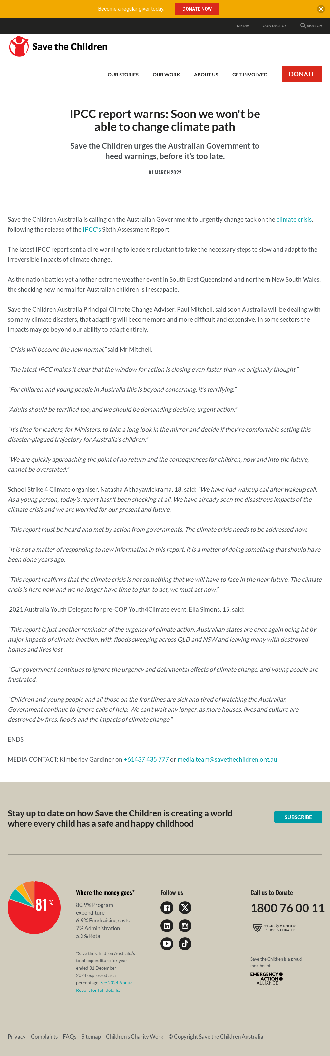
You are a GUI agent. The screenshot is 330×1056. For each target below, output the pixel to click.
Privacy (17, 1036)
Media (243, 25)
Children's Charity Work (134, 1036)
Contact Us (274, 25)
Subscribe (298, 817)
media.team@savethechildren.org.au (227, 759)
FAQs (69, 1036)
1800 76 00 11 (287, 908)
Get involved (249, 74)
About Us (206, 74)
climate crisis (294, 219)
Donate (302, 74)
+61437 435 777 (146, 759)
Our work (166, 74)
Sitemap (91, 1036)
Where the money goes (104, 892)
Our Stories (123, 74)
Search (310, 26)
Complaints (44, 1036)
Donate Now (197, 9)
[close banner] (321, 10)
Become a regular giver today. (131, 9)
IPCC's (92, 229)
